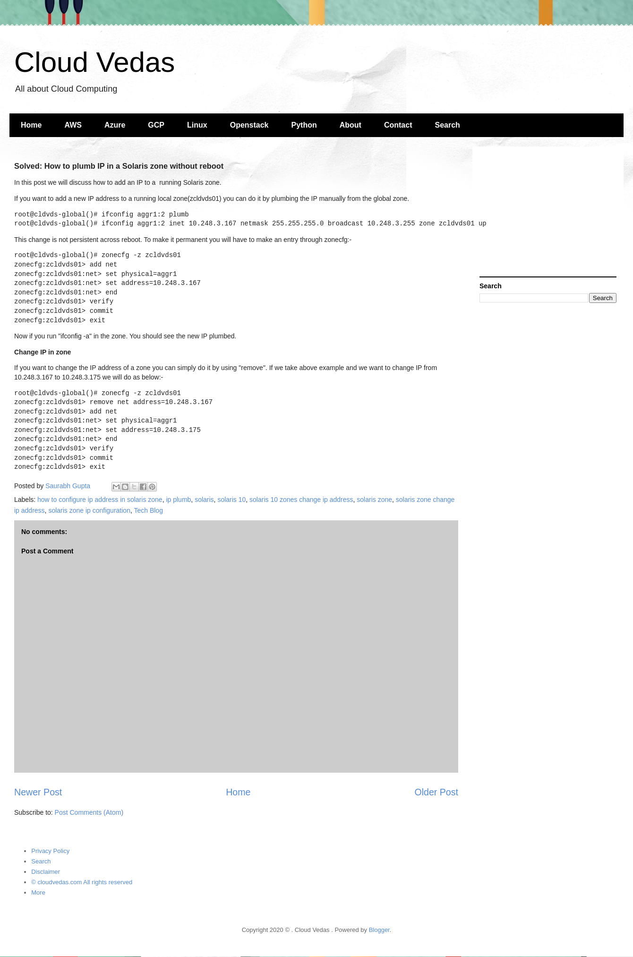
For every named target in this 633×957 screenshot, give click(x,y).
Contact (398, 125)
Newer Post (38, 792)
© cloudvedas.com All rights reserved (81, 882)
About (350, 125)
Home (31, 125)
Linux (197, 125)
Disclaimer (45, 871)
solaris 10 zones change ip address (301, 499)
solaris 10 (231, 499)
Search (447, 125)
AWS (72, 125)
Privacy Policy (50, 850)
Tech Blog (148, 510)
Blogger (379, 929)
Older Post (436, 792)
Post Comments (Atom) (89, 812)
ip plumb (178, 499)
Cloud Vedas (94, 62)
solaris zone (374, 499)
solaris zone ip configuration (89, 510)
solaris (204, 499)
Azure (114, 125)
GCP (156, 125)
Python (304, 125)
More (38, 892)
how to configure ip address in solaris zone (100, 499)
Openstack (249, 125)
